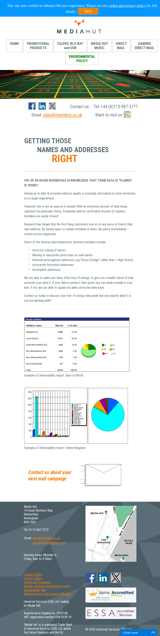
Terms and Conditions (37, 582)
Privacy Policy (33, 578)
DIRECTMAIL (121, 45)
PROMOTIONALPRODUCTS (38, 45)
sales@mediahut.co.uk (62, 114)
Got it (88, 11)
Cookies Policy (33, 575)
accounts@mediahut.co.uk (48, 543)
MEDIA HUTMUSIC (99, 45)
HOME (14, 45)
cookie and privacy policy (127, 6)
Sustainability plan (35, 590)
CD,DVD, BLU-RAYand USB (70, 45)
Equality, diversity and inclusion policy (47, 586)
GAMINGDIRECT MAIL (144, 45)
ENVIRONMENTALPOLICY (82, 58)
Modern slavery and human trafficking (47, 594)
